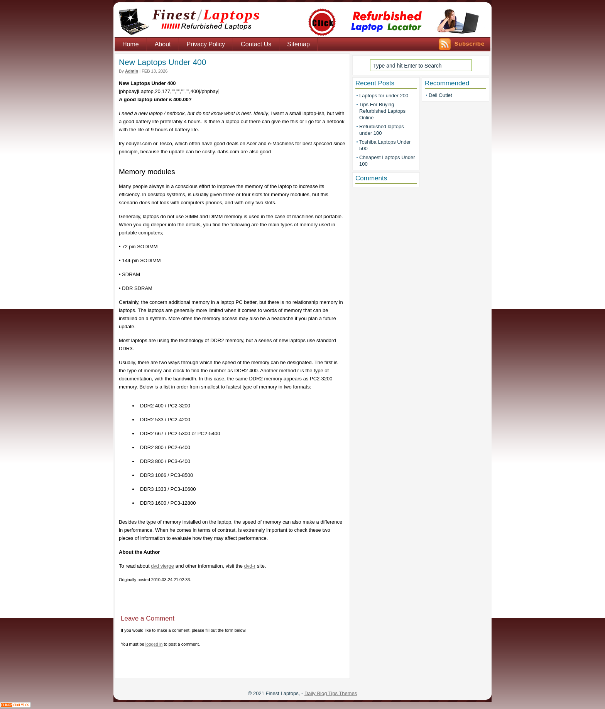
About (163, 44)
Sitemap (298, 44)
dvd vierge (162, 566)
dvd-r (249, 566)
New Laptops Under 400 (162, 62)
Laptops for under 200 (383, 95)
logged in (154, 644)
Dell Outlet (440, 95)
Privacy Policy (206, 44)
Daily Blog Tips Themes (330, 693)
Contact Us (256, 44)
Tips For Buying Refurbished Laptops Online (382, 111)
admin (131, 71)
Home (130, 44)
